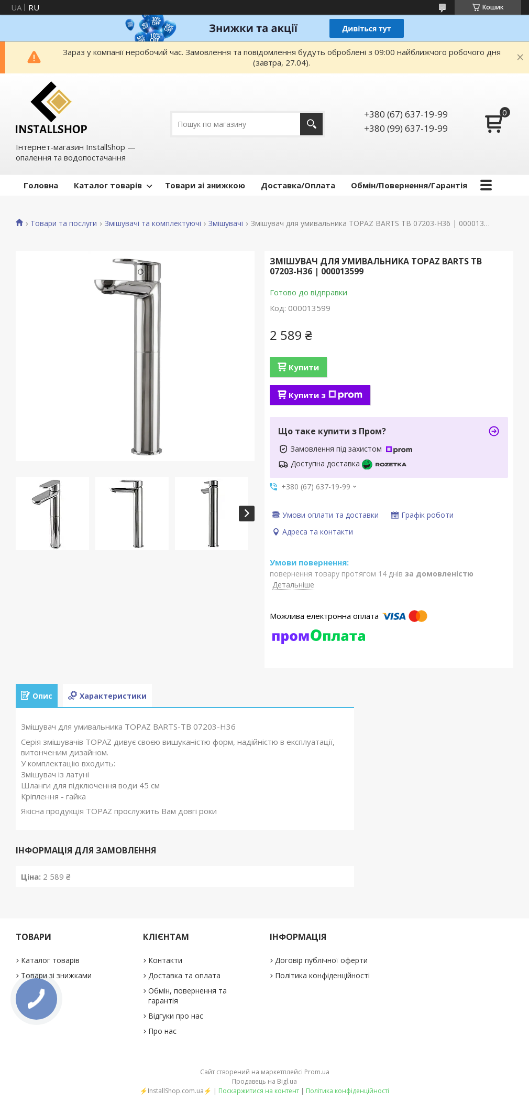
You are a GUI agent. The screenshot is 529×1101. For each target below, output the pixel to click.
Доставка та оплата (184, 975)
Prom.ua (316, 1071)
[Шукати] (311, 124)
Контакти (165, 960)
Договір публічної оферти (321, 960)
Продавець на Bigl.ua (264, 1081)
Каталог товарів (108, 185)
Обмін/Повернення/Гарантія (409, 185)
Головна (41, 185)
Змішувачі (225, 223)
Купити (304, 367)
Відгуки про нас (175, 1016)
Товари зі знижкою (205, 185)
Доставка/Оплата (298, 185)
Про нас (162, 1031)
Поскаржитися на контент (258, 1090)
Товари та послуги (63, 223)
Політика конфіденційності (322, 975)
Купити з (325, 395)
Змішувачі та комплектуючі (153, 223)
